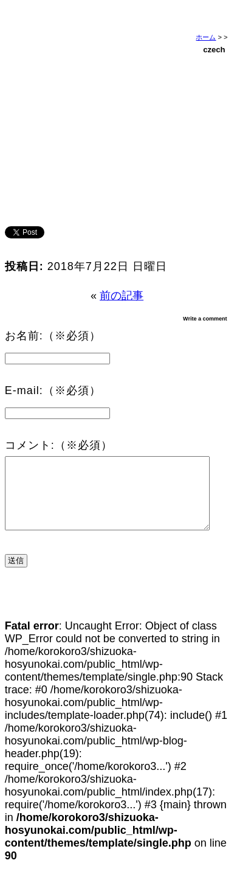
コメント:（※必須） (58, 445)
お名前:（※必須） (53, 336)
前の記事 (121, 295)
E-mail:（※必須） (53, 390)
